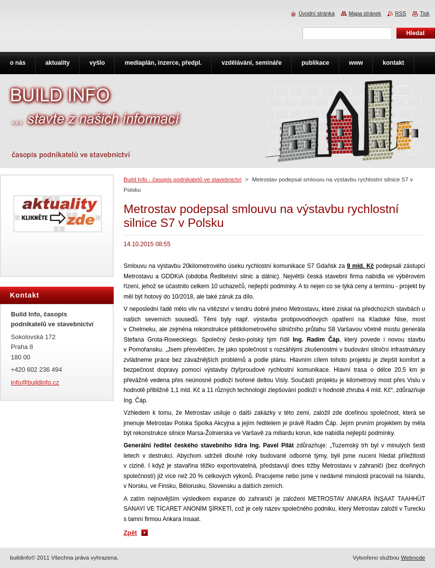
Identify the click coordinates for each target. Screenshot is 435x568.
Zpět (130, 532)
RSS (400, 13)
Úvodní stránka (317, 13)
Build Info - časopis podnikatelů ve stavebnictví (183, 179)
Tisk (425, 13)
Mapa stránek (364, 13)
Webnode (413, 558)
